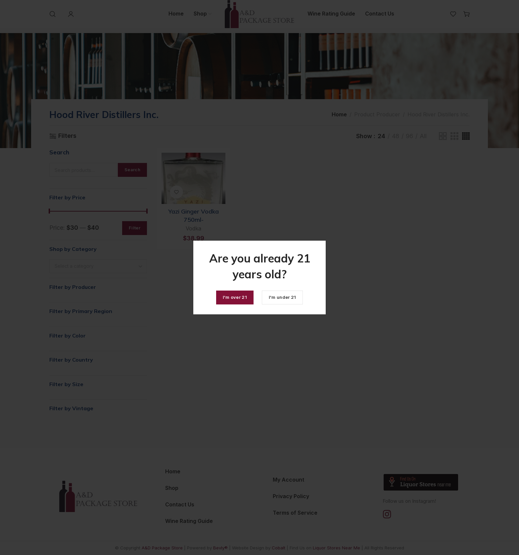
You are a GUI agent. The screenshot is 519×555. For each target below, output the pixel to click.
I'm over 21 (235, 297)
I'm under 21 (282, 297)
